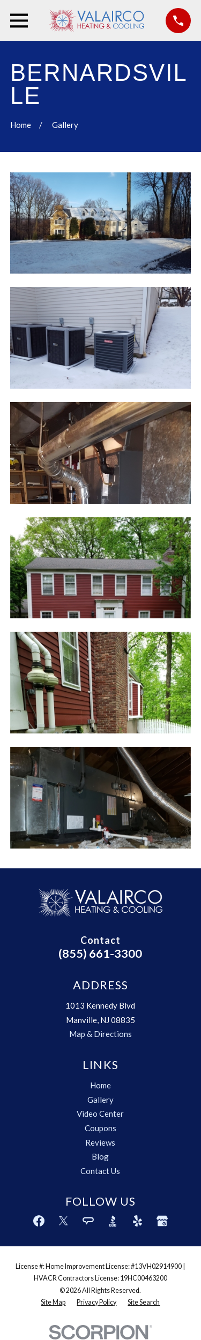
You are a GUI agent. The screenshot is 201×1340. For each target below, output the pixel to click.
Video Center (100, 1113)
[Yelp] (137, 1221)
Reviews (100, 1142)
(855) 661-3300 (100, 953)
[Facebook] (38, 1221)
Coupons (100, 1128)
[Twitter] (63, 1221)
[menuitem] (53, 1302)
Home (100, 1085)
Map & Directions (100, 1034)
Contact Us (100, 1171)
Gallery (100, 1099)
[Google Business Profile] (162, 1221)
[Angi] (88, 1221)
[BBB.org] (112, 1221)
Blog (100, 1156)
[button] (100, 223)
